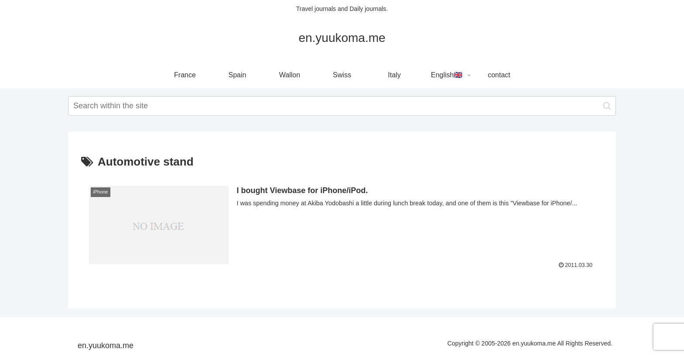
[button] (607, 106)
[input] (342, 106)
